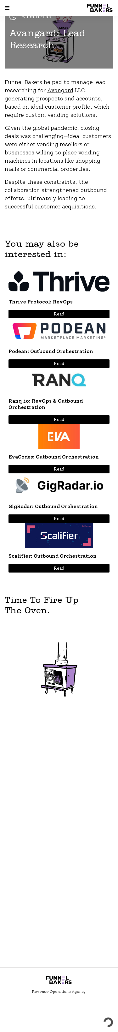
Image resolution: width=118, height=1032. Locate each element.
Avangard (60, 90)
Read (59, 314)
